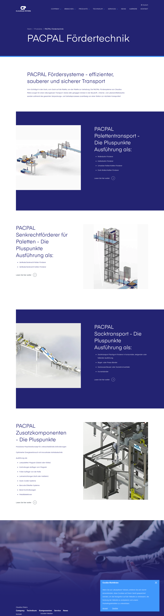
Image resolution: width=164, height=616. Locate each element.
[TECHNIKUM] (99, 9)
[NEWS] (123, 9)
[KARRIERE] (133, 9)
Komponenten (45, 610)
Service (57, 610)
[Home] (23, 8)
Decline (115, 608)
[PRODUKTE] (84, 9)
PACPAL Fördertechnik (54, 29)
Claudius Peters (22, 607)
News (65, 610)
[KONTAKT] (144, 9)
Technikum (32, 610)
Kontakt (19, 614)
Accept (105, 608)
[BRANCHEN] (69, 9)
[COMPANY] (56, 9)
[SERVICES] (113, 9)
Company (20, 610)
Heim (29, 29)
